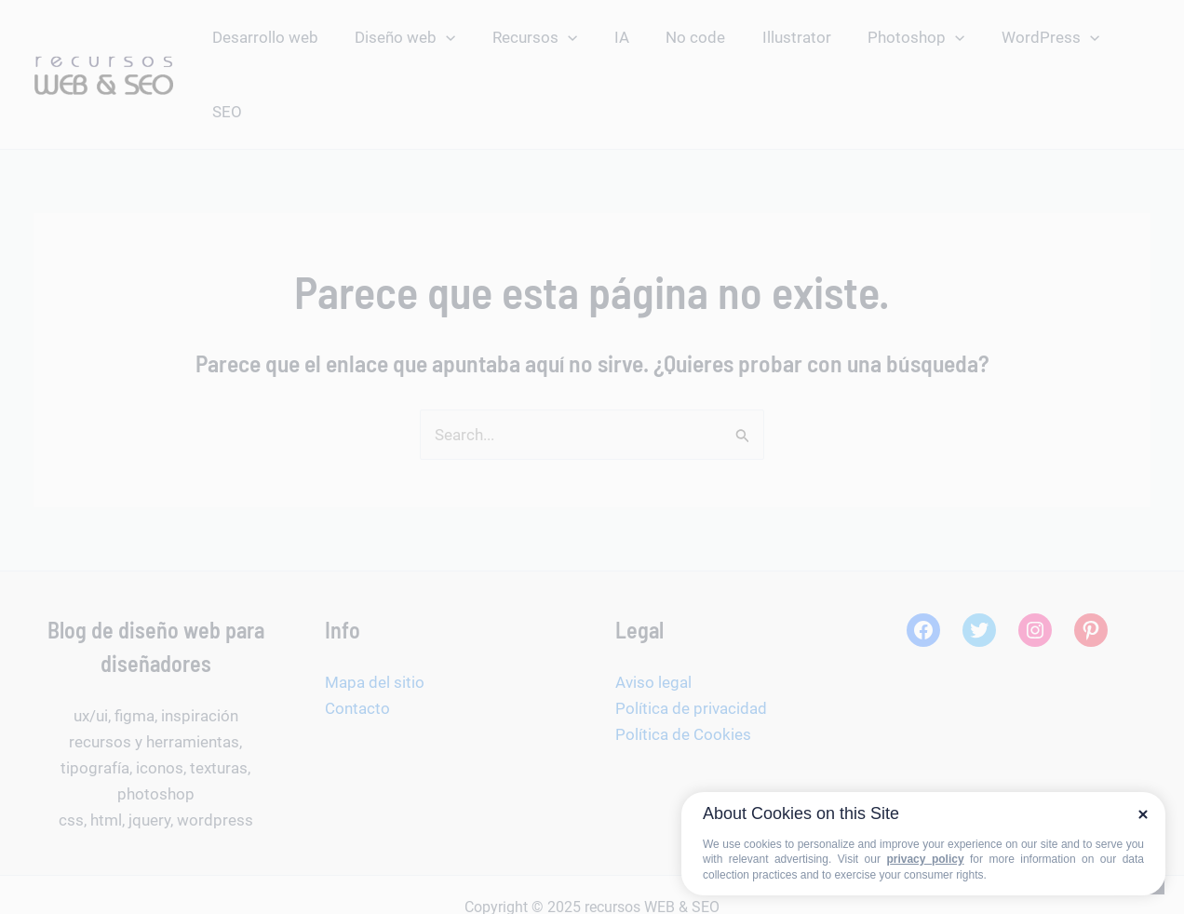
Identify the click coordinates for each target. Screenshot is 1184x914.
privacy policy (924, 859)
